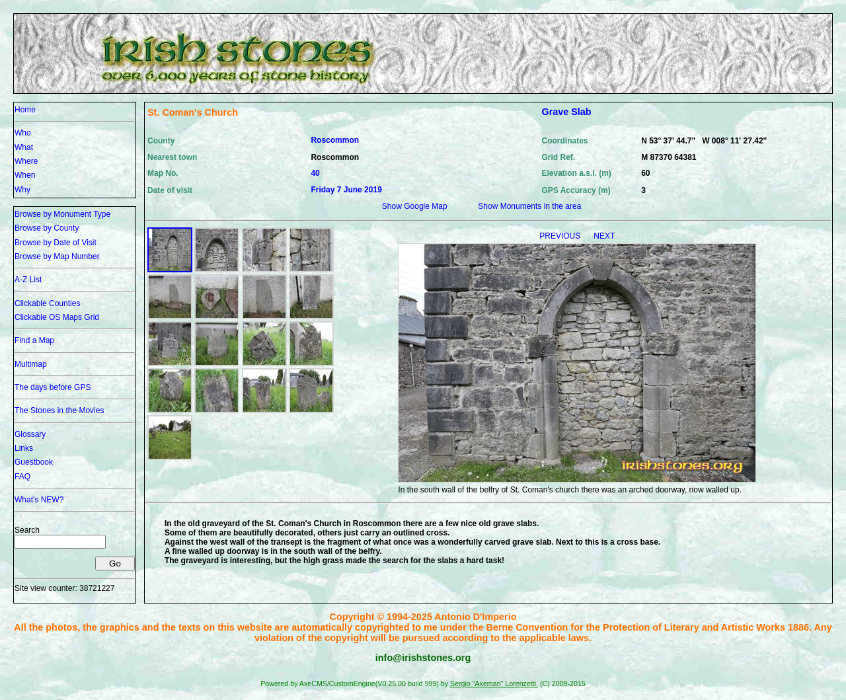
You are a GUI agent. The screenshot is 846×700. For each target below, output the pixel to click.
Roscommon (335, 140)
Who (23, 132)
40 (315, 173)
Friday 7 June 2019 (346, 189)
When (25, 175)
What (24, 147)
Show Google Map (414, 206)
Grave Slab (566, 111)
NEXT (604, 236)
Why (22, 189)
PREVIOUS (560, 236)
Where (26, 161)
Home (25, 109)
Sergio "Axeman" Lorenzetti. (494, 683)
